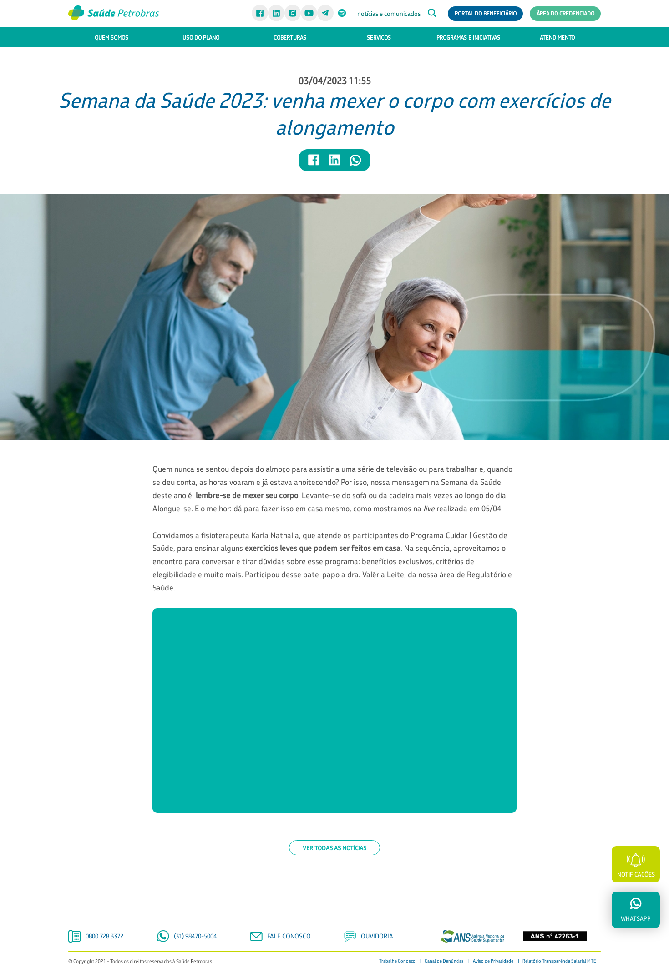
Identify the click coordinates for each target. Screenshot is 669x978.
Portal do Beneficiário (486, 13)
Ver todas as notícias (334, 848)
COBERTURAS (290, 37)
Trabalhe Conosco (397, 961)
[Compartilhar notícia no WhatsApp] (355, 164)
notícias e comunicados (389, 14)
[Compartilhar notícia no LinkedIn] (335, 164)
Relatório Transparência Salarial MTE (559, 961)
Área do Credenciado (565, 13)
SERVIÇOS (379, 37)
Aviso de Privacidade (493, 961)
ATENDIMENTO (557, 37)
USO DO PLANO (200, 37)
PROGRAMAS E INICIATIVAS (468, 37)
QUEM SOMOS (111, 37)
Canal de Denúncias (444, 961)
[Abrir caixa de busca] (432, 13)
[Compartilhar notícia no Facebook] (314, 164)
